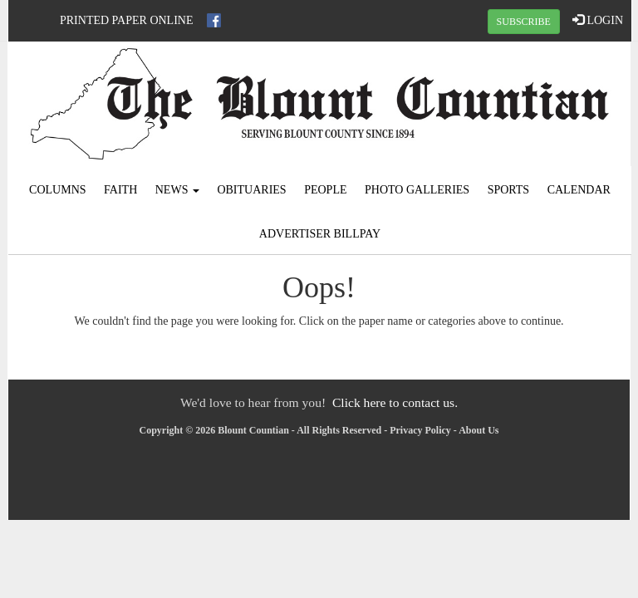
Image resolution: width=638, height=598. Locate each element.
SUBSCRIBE (524, 21)
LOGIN (597, 20)
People (325, 190)
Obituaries (251, 190)
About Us (478, 430)
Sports (509, 190)
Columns (57, 190)
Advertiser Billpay (319, 234)
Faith (120, 190)
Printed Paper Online (127, 20)
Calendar (579, 190)
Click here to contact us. (395, 402)
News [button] (177, 190)
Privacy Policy (420, 430)
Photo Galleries (417, 190)
